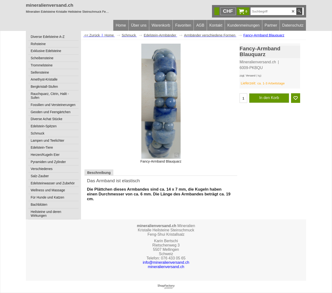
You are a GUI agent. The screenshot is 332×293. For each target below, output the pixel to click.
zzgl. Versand (247, 75)
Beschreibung (99, 173)
